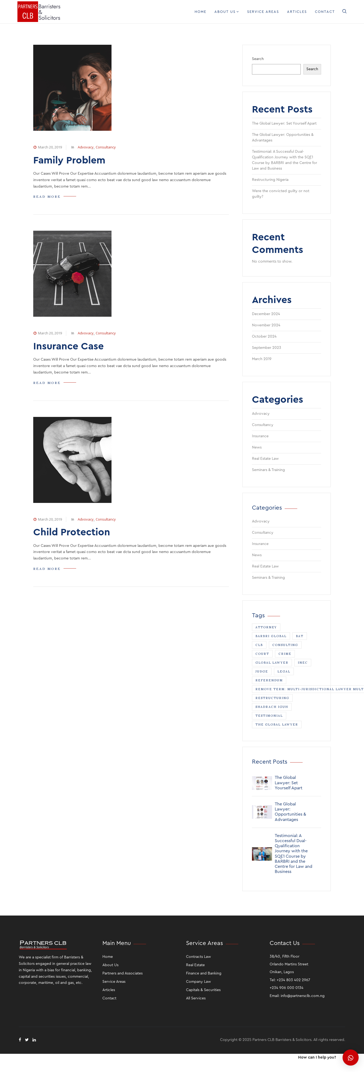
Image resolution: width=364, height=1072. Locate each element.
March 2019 (262, 359)
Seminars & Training (268, 470)
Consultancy (106, 147)
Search (258, 59)
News (257, 447)
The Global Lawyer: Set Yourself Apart (284, 123)
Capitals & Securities (203, 990)
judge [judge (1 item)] (261, 671)
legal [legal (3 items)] (283, 671)
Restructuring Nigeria (270, 180)
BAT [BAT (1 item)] (299, 636)
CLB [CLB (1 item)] (259, 645)
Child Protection (71, 532)
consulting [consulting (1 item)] (285, 645)
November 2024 (266, 325)
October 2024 (264, 336)
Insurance (260, 436)
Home (200, 11)
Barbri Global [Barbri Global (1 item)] (271, 636)
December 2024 (266, 314)
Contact (325, 11)
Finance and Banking (203, 973)
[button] (351, 1057)
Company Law (198, 982)
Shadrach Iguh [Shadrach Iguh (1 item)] (271, 707)
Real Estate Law (265, 459)
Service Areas (263, 11)
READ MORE (47, 197)
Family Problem (69, 160)
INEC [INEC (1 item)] (303, 662)
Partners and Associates (122, 973)
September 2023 (266, 348)
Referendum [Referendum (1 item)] (269, 680)
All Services (196, 998)
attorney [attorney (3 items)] (266, 627)
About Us (226, 11)
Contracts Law (198, 957)
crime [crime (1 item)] (284, 654)
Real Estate (195, 965)
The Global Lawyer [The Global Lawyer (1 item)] (276, 724)
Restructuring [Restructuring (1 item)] (272, 698)
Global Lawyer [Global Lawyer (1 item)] (271, 662)
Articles (297, 11)
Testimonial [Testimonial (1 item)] (269, 716)
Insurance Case (68, 346)
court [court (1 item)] (262, 654)
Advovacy (86, 147)
